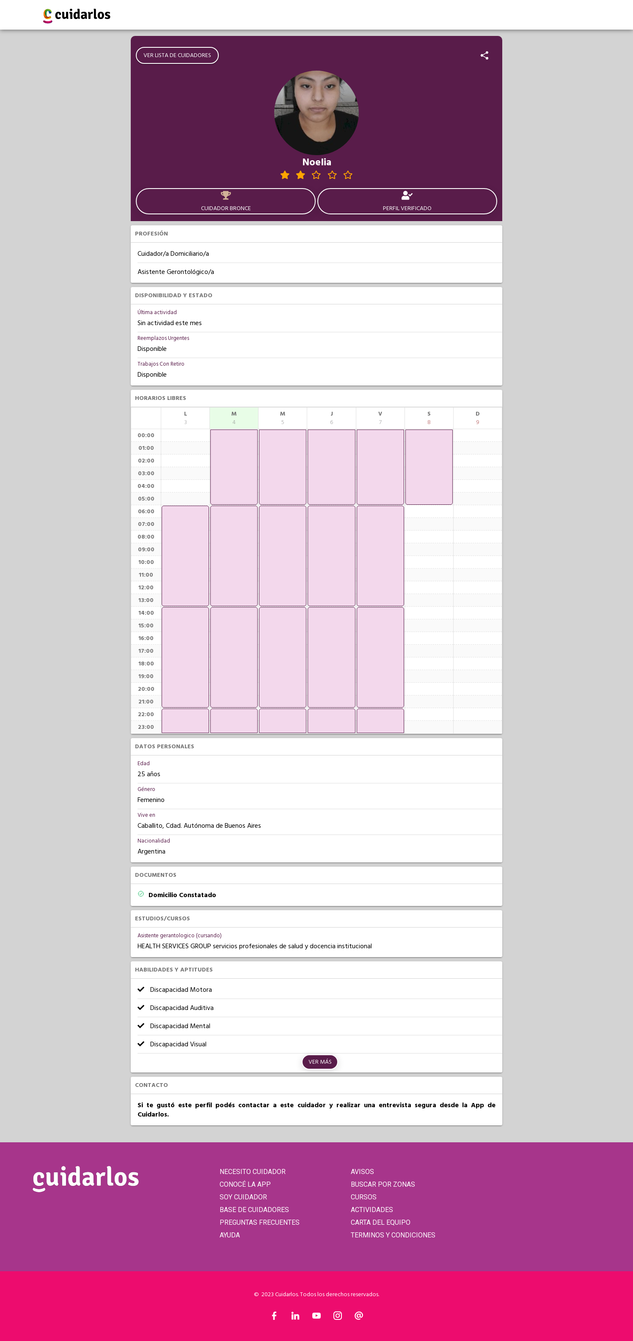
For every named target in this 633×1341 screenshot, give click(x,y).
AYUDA (230, 1235)
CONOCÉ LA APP (245, 1184)
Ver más (320, 1062)
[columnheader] (185, 418)
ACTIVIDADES (372, 1210)
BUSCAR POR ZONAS (383, 1184)
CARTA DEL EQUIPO (380, 1222)
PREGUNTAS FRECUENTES (260, 1222)
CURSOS (364, 1197)
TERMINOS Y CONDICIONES (393, 1235)
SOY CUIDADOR (243, 1197)
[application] (185, 556)
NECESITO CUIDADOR (253, 1172)
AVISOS (362, 1172)
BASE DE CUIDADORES (254, 1210)
